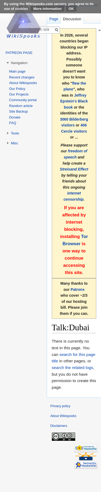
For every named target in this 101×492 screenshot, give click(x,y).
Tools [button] (15, 133)
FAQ (12, 123)
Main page (17, 71)
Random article (21, 106)
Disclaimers (58, 426)
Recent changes (21, 77)
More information (47, 9)
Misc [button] (14, 143)
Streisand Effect (74, 169)
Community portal (22, 100)
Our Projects (18, 94)
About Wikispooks (23, 83)
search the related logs (72, 367)
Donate (14, 117)
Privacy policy (60, 406)
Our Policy (17, 89)
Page (53, 19)
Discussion (72, 19)
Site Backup (18, 111)
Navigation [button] (19, 63)
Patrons (78, 289)
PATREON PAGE (19, 53)
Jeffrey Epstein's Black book (74, 101)
